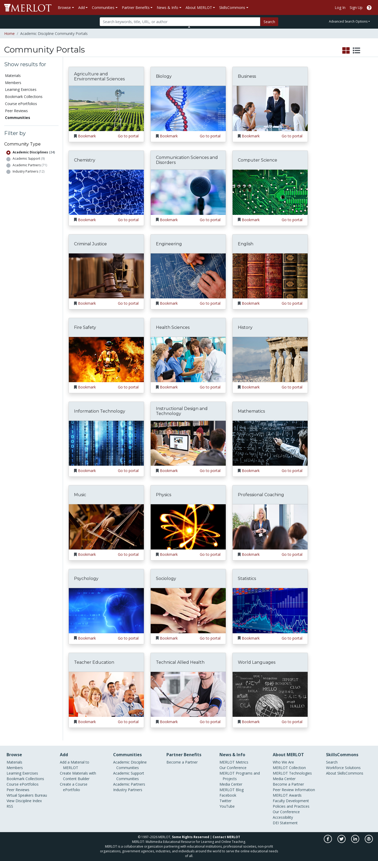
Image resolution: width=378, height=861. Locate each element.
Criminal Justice (90, 243)
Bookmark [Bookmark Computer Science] (251, 219)
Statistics (247, 578)
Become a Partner (182, 762)
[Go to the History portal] (270, 359)
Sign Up (356, 7)
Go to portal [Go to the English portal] (292, 303)
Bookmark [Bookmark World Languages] (251, 721)
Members (13, 82)
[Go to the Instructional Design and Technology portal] (188, 442)
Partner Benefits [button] (136, 7)
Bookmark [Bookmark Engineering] (169, 303)
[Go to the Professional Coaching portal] (270, 526)
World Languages (256, 662)
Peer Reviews (16, 110)
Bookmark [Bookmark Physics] (169, 554)
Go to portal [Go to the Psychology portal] (128, 638)
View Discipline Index (24, 800)
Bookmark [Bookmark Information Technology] (87, 470)
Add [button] (81, 7)
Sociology (166, 578)
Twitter (225, 800)
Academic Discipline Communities (130, 765)
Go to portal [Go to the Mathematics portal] (292, 470)
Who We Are (283, 762)
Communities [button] (103, 7)
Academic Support (29, 158)
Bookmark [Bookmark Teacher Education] (87, 721)
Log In (340, 7)
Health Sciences (173, 327)
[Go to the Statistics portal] (270, 610)
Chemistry (84, 160)
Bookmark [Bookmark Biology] (169, 135)
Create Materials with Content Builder (78, 776)
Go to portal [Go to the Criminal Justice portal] (128, 303)
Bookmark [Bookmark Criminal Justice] (87, 303)
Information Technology (99, 411)
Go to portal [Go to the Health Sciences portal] (210, 387)
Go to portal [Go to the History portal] (292, 387)
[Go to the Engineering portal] (188, 275)
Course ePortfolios (21, 103)
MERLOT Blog (231, 789)
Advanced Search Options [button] (348, 21)
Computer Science (257, 160)
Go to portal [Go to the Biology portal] (210, 135)
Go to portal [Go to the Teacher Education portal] (128, 721)
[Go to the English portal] (270, 275)
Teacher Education (94, 662)
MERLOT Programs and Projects (239, 776)
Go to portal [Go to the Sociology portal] (210, 638)
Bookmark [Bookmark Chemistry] (87, 219)
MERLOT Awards (287, 795)
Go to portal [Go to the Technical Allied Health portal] (210, 721)
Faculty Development (291, 800)
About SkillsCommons (344, 773)
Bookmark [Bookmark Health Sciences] (169, 387)
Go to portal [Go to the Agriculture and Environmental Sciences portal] (128, 135)
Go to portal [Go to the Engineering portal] (210, 303)
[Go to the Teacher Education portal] (106, 693)
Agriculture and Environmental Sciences (99, 76)
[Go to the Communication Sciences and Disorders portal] (188, 191)
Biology (164, 76)
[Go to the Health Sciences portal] (188, 359)
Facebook (227, 795)
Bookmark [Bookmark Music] (87, 554)
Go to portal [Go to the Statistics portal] (292, 638)
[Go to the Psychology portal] (106, 610)
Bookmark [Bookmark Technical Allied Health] (169, 721)
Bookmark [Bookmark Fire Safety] (87, 387)
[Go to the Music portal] (106, 526)
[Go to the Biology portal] (188, 108)
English (245, 243)
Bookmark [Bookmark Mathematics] (251, 470)
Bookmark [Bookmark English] (251, 303)
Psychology (86, 578)
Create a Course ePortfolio (73, 787)
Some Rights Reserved (190, 837)
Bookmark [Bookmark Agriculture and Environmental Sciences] (87, 135)
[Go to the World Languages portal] (270, 693)
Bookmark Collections (24, 96)
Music (80, 494)
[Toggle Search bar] (189, 27)
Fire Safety (85, 327)
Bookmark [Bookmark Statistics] (251, 638)
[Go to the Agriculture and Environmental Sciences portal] (106, 108)
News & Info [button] (167, 7)
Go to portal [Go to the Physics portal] (210, 554)
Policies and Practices (291, 806)
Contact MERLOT (226, 837)
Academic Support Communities (128, 776)
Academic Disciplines (34, 152)
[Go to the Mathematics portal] (270, 442)
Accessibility (283, 817)
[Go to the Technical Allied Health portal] (188, 693)
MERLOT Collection (289, 767)
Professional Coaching (261, 494)
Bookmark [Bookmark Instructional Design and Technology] (169, 470)
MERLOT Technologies (292, 773)
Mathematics (251, 411)
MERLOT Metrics (233, 762)
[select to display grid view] (346, 51)
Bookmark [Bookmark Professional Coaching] (251, 554)
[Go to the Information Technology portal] (106, 442)
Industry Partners (28, 171)
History (245, 327)
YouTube (227, 806)
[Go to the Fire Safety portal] (106, 359)
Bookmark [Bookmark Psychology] (87, 638)
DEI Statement (285, 822)
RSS (10, 806)
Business (247, 76)
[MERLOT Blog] (369, 841)
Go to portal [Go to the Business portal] (292, 135)
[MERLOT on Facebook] (328, 841)
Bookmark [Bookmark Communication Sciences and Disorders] (169, 219)
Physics (163, 494)
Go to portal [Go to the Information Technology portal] (128, 470)
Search (269, 21)
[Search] (179, 21)
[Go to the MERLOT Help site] (369, 7)
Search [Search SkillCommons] (332, 762)
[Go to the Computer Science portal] (270, 191)
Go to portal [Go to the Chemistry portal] (128, 219)
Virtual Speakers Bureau (27, 795)
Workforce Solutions (343, 767)
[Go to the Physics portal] (188, 526)
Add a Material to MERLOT (74, 765)
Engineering (169, 243)
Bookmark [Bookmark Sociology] (169, 638)
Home (9, 33)
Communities (17, 117)
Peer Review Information (294, 789)
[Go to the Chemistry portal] (106, 191)
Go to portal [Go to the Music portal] (128, 554)
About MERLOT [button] (199, 7)
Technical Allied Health (180, 662)
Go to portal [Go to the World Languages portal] (292, 721)
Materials (13, 75)
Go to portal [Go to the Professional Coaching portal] (292, 554)
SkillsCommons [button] (232, 7)
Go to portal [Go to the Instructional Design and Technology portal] (210, 470)
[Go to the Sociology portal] (188, 610)
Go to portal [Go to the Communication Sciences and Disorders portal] (210, 219)
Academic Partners (30, 165)
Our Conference (232, 767)
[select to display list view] (356, 51)
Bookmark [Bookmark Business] (251, 135)
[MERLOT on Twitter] (342, 841)
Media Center (230, 784)
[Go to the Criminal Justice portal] (106, 275)
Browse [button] (64, 7)
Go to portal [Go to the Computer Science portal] (292, 219)
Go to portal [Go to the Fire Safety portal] (128, 387)
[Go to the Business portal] (270, 108)
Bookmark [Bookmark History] (251, 387)
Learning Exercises (20, 89)
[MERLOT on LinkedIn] (355, 841)
